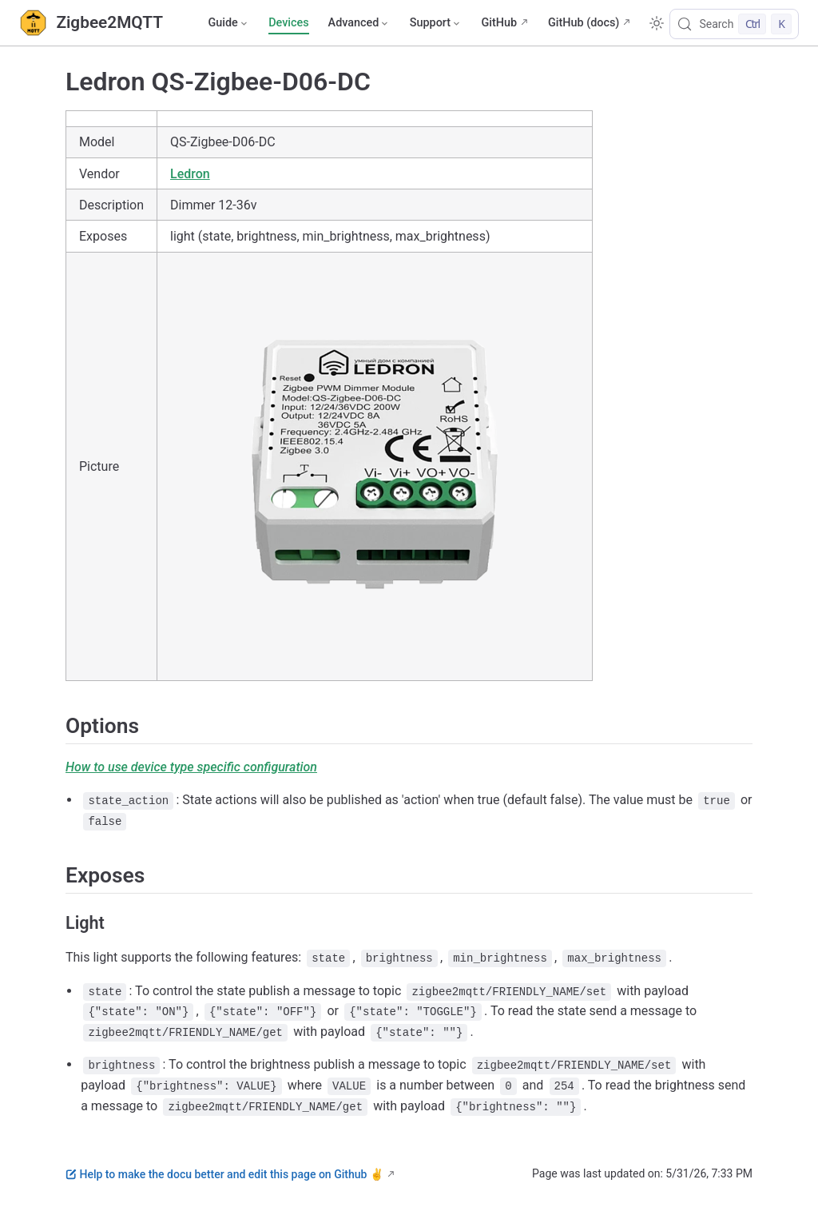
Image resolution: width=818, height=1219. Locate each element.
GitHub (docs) (583, 23)
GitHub (499, 23)
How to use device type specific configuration (191, 767)
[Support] (436, 23)
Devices (288, 23)
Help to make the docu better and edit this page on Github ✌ (224, 1174)
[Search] (734, 24)
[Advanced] (359, 23)
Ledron (190, 173)
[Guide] (228, 23)
